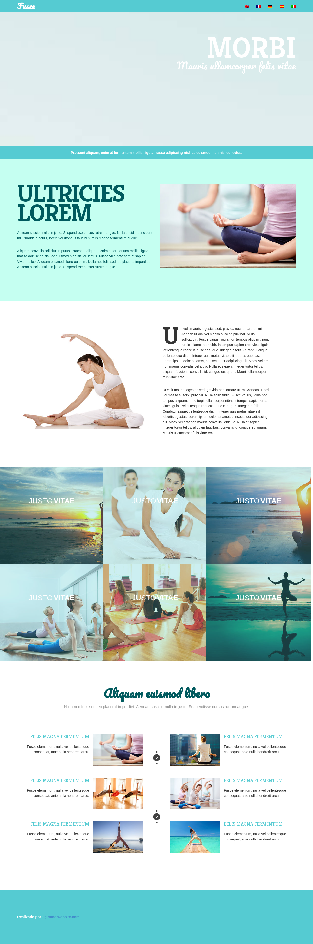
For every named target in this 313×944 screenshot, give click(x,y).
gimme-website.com (62, 917)
